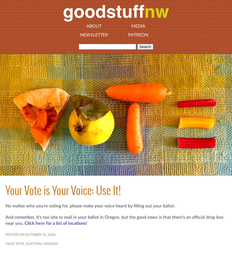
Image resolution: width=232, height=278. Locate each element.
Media (138, 26)
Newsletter (94, 35)
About (94, 26)
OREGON (50, 243)
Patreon (138, 35)
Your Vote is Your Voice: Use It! (63, 190)
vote (19, 243)
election (34, 243)
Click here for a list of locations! (56, 223)
